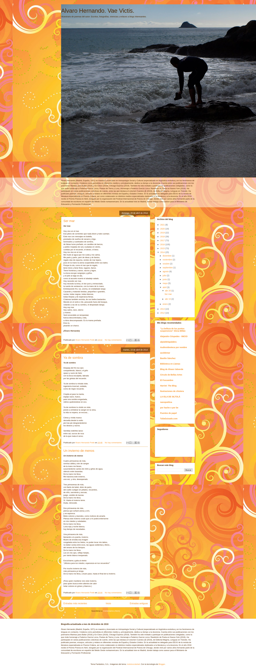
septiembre (168, 267)
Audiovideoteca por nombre (173, 347)
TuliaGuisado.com (168, 418)
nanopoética (166, 402)
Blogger (162, 664)
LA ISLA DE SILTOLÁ (170, 397)
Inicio (108, 603)
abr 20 (168, 290)
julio (165, 275)
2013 (162, 309)
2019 (162, 233)
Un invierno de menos (78, 450)
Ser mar (69, 221)
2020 (162, 229)
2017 (162, 240)
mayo (165, 283)
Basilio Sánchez (168, 358)
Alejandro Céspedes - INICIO (174, 336)
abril (165, 287)
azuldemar (165, 353)
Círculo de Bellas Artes (171, 375)
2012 (162, 313)
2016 (162, 244)
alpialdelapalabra (168, 342)
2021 (162, 225)
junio (165, 279)
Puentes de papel (168, 413)
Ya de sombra (73, 357)
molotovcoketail (133, 664)
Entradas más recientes (75, 603)
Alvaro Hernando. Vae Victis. (97, 11)
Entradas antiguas (139, 603)
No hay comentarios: (114, 340)
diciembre (167, 256)
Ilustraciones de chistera (172, 391)
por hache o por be (169, 407)
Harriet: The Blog (168, 386)
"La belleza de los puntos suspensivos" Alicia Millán (173, 329)
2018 (162, 236)
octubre (166, 264)
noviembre (168, 259)
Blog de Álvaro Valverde (171, 369)
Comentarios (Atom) (111, 611)
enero (165, 304)
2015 (162, 248)
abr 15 (168, 299)
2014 (162, 252)
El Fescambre (166, 380)
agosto (166, 271)
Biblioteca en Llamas (170, 364)
